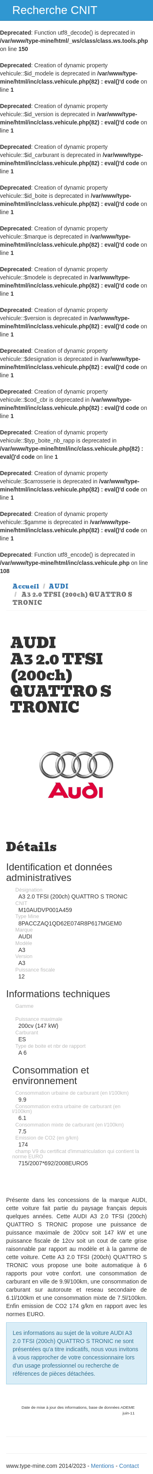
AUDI (59, 586)
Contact (129, 1466)
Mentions (102, 1466)
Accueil (25, 586)
